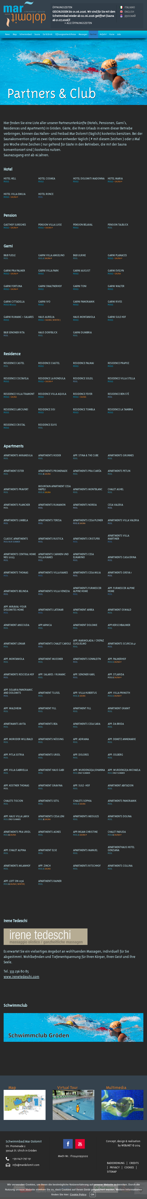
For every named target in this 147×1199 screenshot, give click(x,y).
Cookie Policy (78, 1194)
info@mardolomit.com (25, 1165)
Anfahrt (103, 34)
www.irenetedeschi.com (21, 977)
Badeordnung (116, 1163)
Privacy (115, 1167)
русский (130, 16)
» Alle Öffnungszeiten (78, 23)
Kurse (111, 34)
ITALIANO (130, 7)
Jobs (119, 34)
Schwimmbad (26, 34)
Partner (93, 34)
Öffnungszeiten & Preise (65, 34)
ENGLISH (129, 11)
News (7, 34)
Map (15, 34)
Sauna (37, 34)
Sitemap (112, 1171)
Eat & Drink (47, 34)
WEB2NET (126, 1145)
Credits (134, 1163)
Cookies (129, 1167)
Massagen (83, 34)
